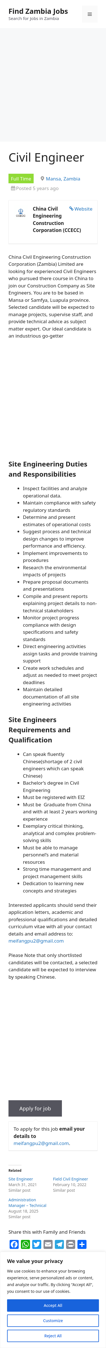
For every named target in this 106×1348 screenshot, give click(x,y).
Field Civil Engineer (70, 1179)
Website (83, 209)
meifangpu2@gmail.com (36, 941)
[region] (53, 1300)
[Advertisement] (53, 86)
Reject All (53, 1335)
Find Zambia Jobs (38, 11)
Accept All (53, 1305)
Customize (53, 1320)
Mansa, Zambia (63, 178)
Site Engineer (20, 1179)
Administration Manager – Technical (27, 1202)
